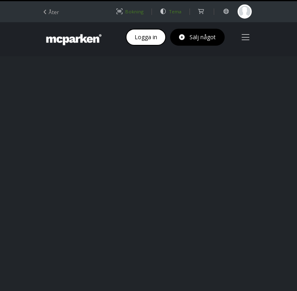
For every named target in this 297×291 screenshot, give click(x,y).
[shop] (201, 11)
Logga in (146, 37)
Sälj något (197, 37)
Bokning (129, 11)
